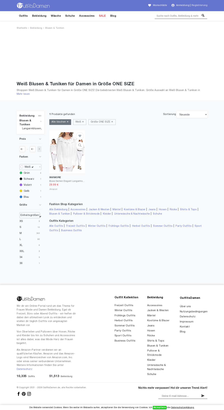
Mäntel (117, 210)
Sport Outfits (123, 335)
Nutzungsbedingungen (194, 311)
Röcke (173, 210)
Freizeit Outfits (75, 226)
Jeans (152, 210)
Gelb (27, 191)
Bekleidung (39, 16)
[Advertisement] (112, 56)
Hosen (163, 210)
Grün (27, 173)
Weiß (30, 167)
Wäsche (56, 16)
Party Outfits (184, 226)
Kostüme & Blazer (134, 210)
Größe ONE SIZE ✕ (102, 122)
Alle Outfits (56, 226)
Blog (113, 16)
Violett (28, 185)
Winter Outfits (96, 226)
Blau (26, 197)
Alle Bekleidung (58, 210)
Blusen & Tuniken (54, 28)
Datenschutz (24, 369)
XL (21, 245)
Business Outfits (71, 230)
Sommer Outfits (162, 226)
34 (21, 257)
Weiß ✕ (79, 122)
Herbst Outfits (141, 226)
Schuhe (70, 16)
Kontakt (185, 327)
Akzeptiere (159, 407)
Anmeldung (182, 5)
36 (21, 263)
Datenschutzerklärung (182, 407)
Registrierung (199, 5)
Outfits (23, 16)
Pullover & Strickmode (86, 214)
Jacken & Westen (99, 210)
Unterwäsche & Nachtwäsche (132, 214)
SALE (102, 16)
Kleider (107, 214)
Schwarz (29, 179)
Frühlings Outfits (119, 226)
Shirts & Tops (188, 210)
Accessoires (86, 16)
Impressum (186, 322)
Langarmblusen (31, 128)
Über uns (185, 306)
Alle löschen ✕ (60, 122)
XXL (22, 251)
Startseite (22, 28)
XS (21, 221)
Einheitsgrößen (29, 215)
